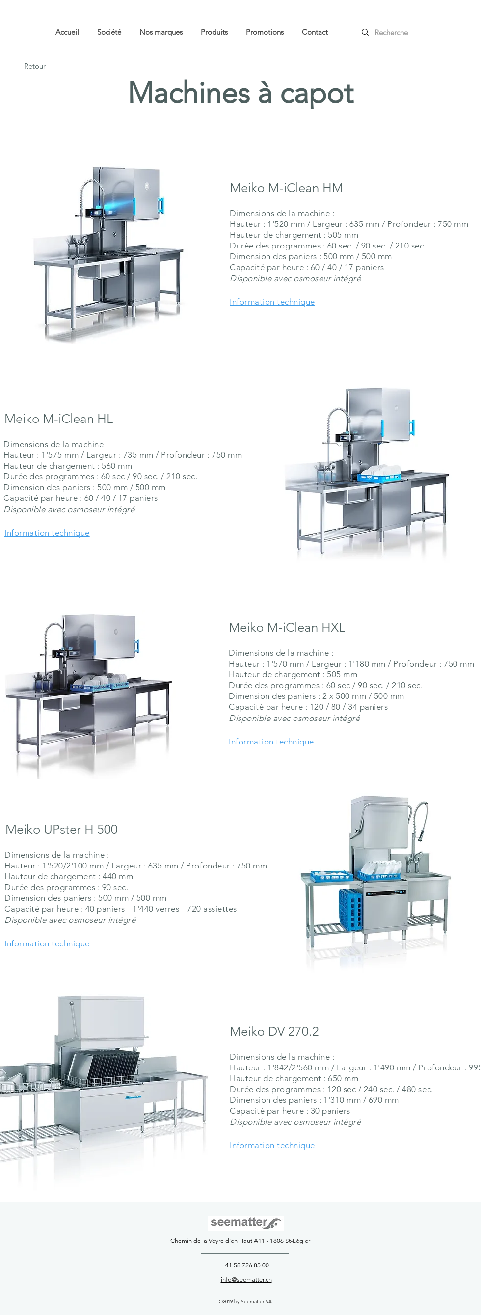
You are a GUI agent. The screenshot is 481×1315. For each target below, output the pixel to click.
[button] (265, 32)
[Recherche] (397, 32)
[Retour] (35, 66)
